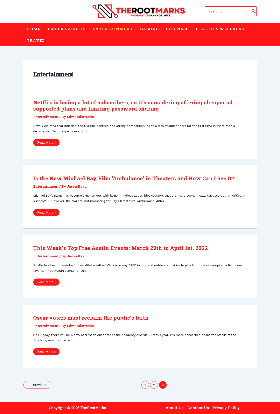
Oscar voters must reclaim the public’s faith (91, 317)
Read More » (46, 143)
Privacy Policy (226, 408)
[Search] (253, 11)
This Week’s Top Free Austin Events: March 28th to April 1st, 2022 (120, 248)
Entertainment (46, 116)
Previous (37, 385)
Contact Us (198, 408)
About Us (175, 408)
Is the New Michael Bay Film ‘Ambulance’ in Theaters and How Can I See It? (134, 178)
